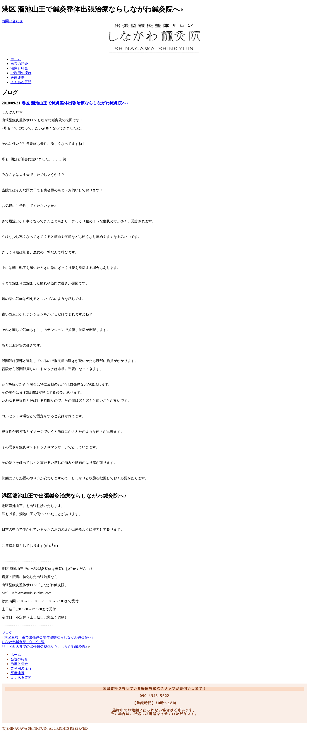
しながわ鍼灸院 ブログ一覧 (23, 642)
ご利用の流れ (20, 73)
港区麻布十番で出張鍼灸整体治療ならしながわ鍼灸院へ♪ (48, 637)
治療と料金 (19, 68)
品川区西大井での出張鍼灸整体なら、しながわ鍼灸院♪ (44, 646)
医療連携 (17, 77)
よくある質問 (20, 82)
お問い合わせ (12, 21)
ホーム (15, 59)
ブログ (7, 633)
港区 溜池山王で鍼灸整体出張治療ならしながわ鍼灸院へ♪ (74, 103)
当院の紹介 (19, 64)
